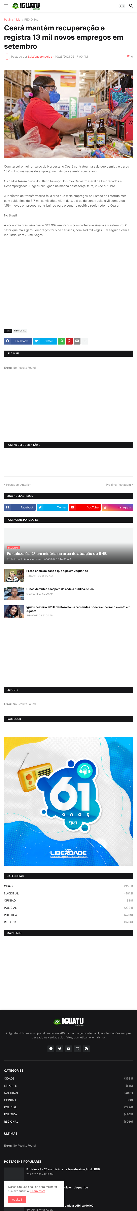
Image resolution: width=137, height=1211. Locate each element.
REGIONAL (31, 19)
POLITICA (68, 915)
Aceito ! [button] (17, 1199)
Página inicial (12, 19)
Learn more (37, 1191)
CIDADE (68, 886)
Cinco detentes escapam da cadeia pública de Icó (60, 589)
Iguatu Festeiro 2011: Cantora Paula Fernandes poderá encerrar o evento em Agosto (78, 608)
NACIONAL (68, 893)
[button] (5, 6)
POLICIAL (68, 908)
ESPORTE (68, 1086)
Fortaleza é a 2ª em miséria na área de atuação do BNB (63, 1169)
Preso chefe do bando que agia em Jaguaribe (57, 570)
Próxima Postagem (118, 484)
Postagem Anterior (18, 484)
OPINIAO (68, 900)
